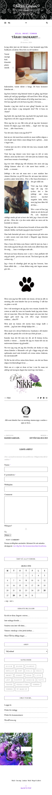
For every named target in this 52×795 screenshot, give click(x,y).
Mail (13, 781)
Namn (7, 465)
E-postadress (10, 475)
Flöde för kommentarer (13, 715)
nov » (12, 601)
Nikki (8, 398)
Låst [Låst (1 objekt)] (8, 680)
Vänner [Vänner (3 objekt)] (9, 689)
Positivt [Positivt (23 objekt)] (18, 680)
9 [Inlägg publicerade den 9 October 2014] (26, 580)
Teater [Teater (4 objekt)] (9, 684)
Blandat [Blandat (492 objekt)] (30, 666)
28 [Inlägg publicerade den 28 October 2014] (14, 595)
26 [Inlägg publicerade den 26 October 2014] (45, 590)
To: (5, 532)
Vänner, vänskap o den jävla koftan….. (19, 630)
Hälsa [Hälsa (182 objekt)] (39, 671)
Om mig (18, 781)
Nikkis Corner (26, 6)
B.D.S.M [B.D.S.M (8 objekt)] (9, 666)
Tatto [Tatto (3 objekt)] (41, 680)
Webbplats (8, 485)
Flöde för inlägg (10, 710)
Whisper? (8, 526)
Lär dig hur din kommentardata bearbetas (29, 546)
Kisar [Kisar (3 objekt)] (28, 675)
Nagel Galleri (36, 781)
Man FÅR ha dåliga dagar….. (15, 636)
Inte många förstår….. (12, 620)
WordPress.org (10, 720)
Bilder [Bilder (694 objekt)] (19, 666)
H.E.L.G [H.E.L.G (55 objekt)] (29, 671)
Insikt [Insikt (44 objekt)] (9, 675)
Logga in (7, 705)
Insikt (25, 33)
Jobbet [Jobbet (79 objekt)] (19, 675)
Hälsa (18, 33)
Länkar (24, 781)
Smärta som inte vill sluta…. (15, 625)
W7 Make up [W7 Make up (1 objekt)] (22, 689)
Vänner (33, 33)
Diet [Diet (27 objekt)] (20, 671)
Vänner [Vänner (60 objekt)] (36, 684)
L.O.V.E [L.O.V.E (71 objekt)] (38, 675)
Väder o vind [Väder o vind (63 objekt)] (22, 684)
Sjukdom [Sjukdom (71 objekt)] (30, 680)
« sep (6, 601)
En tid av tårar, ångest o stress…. (16, 615)
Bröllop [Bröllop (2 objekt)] (10, 671)
